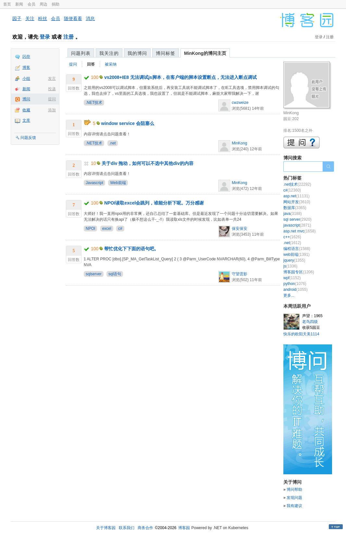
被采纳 (111, 64)
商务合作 (145, 528)
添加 (52, 110)
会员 (31, 4)
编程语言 (296, 248)
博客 (26, 67)
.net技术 (297, 184)
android (295, 289)
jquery (294, 260)
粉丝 (42, 18)
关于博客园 (106, 528)
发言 (52, 78)
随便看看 (73, 18)
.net (112, 143)
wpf (292, 278)
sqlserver (94, 274)
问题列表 (81, 53)
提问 (52, 99)
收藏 (26, 110)
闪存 (26, 56)
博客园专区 (298, 272)
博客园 (184, 528)
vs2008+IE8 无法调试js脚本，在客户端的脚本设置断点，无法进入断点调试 (180, 77)
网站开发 (296, 202)
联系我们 (126, 528)
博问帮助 (294, 489)
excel (106, 228)
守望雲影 (239, 274)
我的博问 (137, 53)
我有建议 (294, 505)
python (294, 283)
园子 (16, 18)
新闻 (19, 4)
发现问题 (294, 497)
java (292, 213)
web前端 (296, 254)
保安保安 (239, 228)
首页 (7, 4)
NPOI (90, 228)
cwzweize (240, 102)
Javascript (94, 182)
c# (120, 228)
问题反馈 (28, 137)
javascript (297, 225)
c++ (292, 237)
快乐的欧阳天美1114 (301, 334)
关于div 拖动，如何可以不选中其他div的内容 (147, 163)
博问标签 (165, 53)
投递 (52, 89)
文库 (26, 120)
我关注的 (109, 53)
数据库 (294, 207)
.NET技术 (94, 102)
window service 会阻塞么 (127, 123)
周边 (43, 4)
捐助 (55, 4)
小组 (26, 78)
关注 (29, 18)
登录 (45, 37)
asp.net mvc (299, 231)
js (290, 266)
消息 (90, 18)
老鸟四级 (310, 321)
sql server (297, 219)
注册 (68, 37)
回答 (91, 64)
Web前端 (118, 182)
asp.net (296, 196)
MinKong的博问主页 (205, 53)
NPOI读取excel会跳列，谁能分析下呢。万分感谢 (154, 202)
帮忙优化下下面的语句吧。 (131, 248)
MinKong (239, 143)
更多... (288, 295)
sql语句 (114, 274)
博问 (26, 99)
